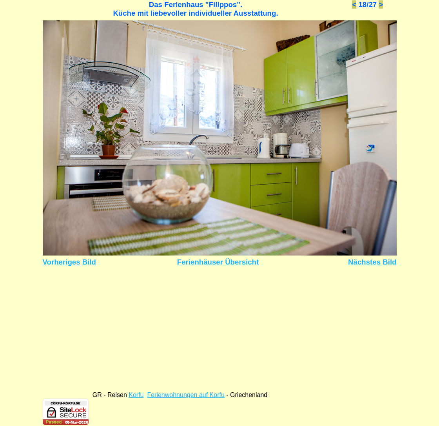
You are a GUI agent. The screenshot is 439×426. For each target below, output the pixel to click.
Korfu (136, 395)
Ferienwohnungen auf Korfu (185, 395)
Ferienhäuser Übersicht (218, 262)
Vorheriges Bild (69, 262)
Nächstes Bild (372, 262)
